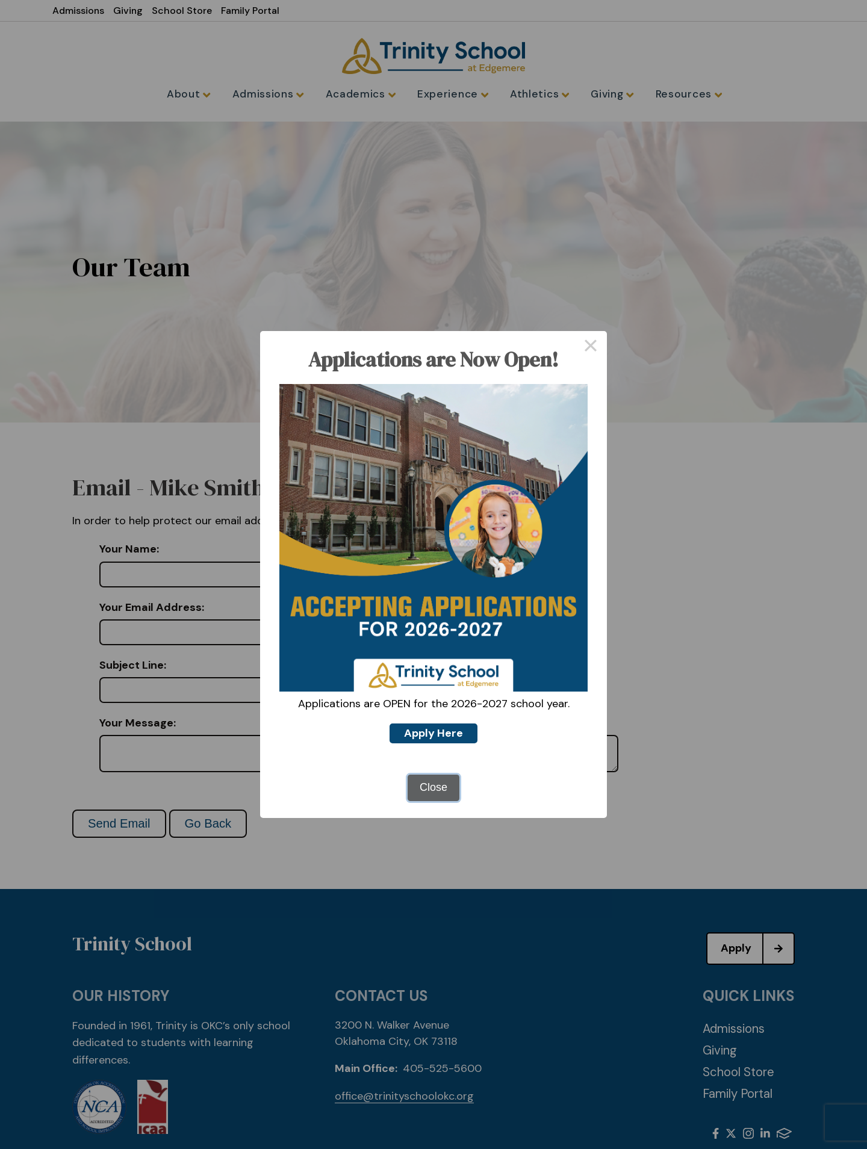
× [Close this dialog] (590, 347)
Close (433, 787)
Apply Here (433, 733)
